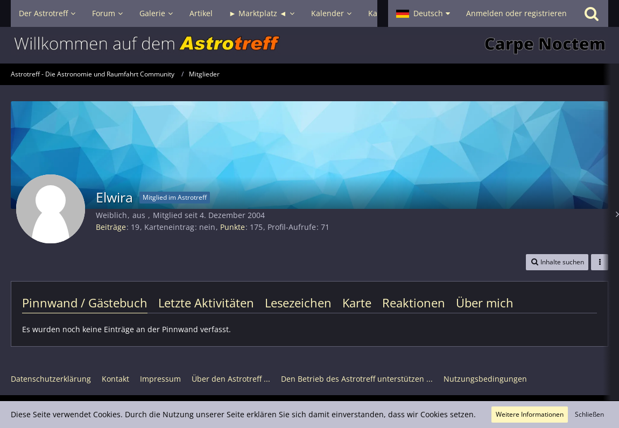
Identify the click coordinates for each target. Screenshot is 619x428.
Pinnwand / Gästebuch (84, 302)
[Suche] (591, 13)
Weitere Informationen (530, 414)
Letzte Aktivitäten (206, 302)
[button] (423, 13)
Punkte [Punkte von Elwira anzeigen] (232, 227)
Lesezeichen (298, 302)
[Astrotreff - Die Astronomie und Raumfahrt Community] (309, 45)
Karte (356, 302)
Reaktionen (413, 302)
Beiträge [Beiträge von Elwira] (111, 227)
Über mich (485, 302)
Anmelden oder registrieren (516, 13)
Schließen (589, 414)
